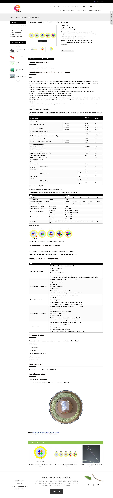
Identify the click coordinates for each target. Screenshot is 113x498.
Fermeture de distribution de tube (21, 50)
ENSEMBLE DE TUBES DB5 (21, 76)
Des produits (63, 6)
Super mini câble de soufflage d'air (17, 30)
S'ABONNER (56, 491)
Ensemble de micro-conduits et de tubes (18, 25)
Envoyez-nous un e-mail (68, 50)
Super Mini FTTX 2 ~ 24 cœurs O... (20, 63)
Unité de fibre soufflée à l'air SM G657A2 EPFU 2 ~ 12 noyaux (46, 432)
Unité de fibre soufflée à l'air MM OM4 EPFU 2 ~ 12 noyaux (40, 465)
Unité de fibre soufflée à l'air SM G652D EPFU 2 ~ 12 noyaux (44, 434)
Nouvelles (81, 10)
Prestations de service (92, 6)
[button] (18, 46)
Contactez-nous (95, 10)
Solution (76, 6)
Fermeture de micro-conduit (16, 36)
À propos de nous (67, 10)
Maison (52, 6)
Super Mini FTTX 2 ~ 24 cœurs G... (20, 70)
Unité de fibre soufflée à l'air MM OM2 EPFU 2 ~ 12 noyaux (91, 465)
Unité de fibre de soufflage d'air (31, 17)
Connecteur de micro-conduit (16, 34)
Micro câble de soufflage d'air (16, 32)
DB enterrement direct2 (20, 57)
